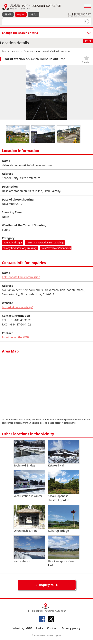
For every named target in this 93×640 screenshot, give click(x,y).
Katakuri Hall (63, 453)
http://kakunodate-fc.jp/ (17, 307)
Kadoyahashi (29, 549)
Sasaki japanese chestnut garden (63, 486)
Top (4, 51)
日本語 (8, 14)
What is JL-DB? (22, 628)
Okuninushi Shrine (29, 518)
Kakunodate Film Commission (21, 277)
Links (39, 628)
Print (88, 41)
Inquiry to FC (48, 585)
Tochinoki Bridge (29, 453)
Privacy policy (71, 628)
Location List (16, 51)
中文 (33, 14)
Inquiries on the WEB (15, 337)
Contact (52, 628)
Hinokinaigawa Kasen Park (63, 551)
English (20, 14)
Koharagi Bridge (63, 518)
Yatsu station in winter (29, 484)
